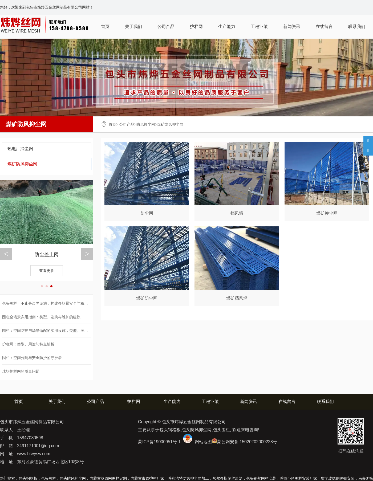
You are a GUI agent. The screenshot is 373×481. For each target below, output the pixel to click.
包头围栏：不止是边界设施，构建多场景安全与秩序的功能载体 (54, 303)
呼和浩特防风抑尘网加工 (188, 478)
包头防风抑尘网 (73, 478)
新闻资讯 (291, 26)
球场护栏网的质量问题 (20, 371)
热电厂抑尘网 (20, 148)
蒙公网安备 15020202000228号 (247, 441)
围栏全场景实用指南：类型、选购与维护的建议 (41, 317)
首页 (105, 26)
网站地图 (203, 441)
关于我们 (133, 26)
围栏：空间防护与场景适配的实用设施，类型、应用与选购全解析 (56, 330)
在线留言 (324, 26)
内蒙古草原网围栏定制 (108, 478)
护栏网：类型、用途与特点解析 (28, 344)
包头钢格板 (28, 478)
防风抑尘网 (145, 124)
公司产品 (166, 26)
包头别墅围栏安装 (261, 478)
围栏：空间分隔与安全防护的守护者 (32, 358)
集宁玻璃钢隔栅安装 (337, 478)
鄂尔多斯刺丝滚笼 (227, 478)
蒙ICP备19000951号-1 (159, 441)
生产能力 (226, 26)
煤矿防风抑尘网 (22, 164)
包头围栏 (48, 478)
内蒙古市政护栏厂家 (147, 478)
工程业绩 (259, 26)
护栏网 (196, 26)
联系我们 (356, 26)
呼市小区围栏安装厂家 (298, 478)
